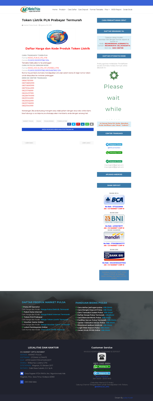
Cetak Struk (127, 10)
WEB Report (116, 10)
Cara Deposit (83, 10)
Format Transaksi (96, 10)
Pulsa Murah (49, 121)
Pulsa (39, 121)
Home (54, 10)
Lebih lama (86, 143)
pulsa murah (128, 398)
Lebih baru (29, 143)
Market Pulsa (28, 121)
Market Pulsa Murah (30, 25)
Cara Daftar (72, 10)
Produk (62, 10)
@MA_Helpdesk (102, 377)
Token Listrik (62, 121)
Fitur (106, 10)
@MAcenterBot (114, 148)
